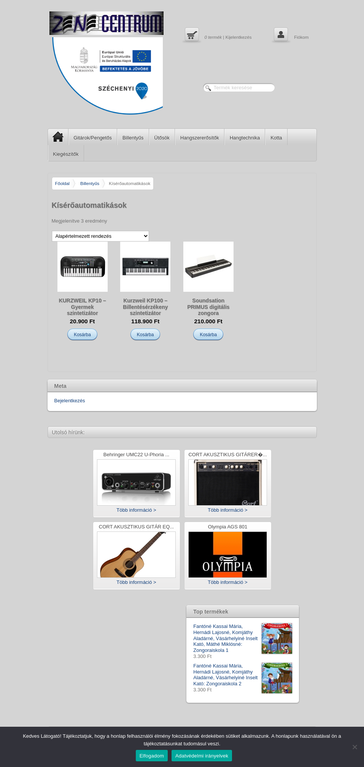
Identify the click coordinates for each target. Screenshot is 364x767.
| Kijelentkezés (217, 35)
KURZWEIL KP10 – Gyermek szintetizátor (82, 306)
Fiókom (290, 35)
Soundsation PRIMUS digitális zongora (208, 306)
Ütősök (162, 138)
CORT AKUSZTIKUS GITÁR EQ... (136, 527)
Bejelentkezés (69, 400)
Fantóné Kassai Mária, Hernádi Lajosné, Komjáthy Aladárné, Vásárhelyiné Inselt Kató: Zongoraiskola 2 (242, 674)
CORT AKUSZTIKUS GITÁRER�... (227, 455)
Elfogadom (152, 756)
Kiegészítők (66, 154)
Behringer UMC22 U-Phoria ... (136, 455)
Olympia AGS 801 (227, 527)
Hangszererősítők (199, 138)
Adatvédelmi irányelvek (201, 756)
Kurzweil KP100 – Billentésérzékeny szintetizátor (145, 306)
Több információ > (136, 510)
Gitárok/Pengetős (93, 138)
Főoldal (62, 183)
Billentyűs (133, 138)
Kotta (276, 138)
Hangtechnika (245, 138)
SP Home (56, 136)
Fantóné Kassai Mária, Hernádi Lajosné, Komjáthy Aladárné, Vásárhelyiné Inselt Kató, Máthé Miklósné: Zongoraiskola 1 (242, 638)
